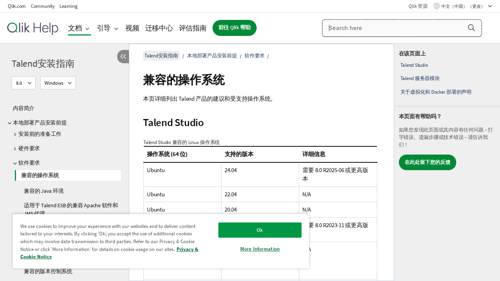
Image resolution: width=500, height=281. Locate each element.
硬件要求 (29, 148)
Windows (54, 83)
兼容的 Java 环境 (43, 190)
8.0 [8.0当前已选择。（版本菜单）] (19, 83)
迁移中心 (159, 27)
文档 (75, 27)
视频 (132, 27)
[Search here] (402, 28)
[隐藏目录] (123, 56)
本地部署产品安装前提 (40, 122)
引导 (104, 27)
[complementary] (447, 162)
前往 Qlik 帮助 (234, 27)
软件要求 (29, 162)
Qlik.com (17, 6)
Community (43, 6)
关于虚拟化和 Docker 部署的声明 (435, 92)
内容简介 (23, 108)
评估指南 (193, 27)
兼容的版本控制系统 (48, 271)
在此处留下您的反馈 (427, 162)
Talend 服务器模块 (420, 78)
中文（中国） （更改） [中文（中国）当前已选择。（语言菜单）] (463, 6)
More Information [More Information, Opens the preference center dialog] (254, 248)
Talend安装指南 (43, 63)
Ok (254, 230)
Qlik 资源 (418, 6)
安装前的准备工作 (39, 133)
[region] (157, 241)
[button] (471, 28)
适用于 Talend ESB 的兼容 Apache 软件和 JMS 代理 (71, 209)
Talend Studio (414, 65)
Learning (68, 6)
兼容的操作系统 (40, 175)
